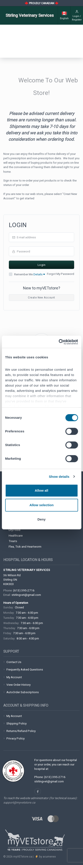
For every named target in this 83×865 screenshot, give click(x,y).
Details (39, 274)
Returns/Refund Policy (21, 731)
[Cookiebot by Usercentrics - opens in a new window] (59, 342)
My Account (14, 677)
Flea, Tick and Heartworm (25, 546)
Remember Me (29, 274)
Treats (13, 541)
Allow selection (41, 505)
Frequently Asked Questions (24, 669)
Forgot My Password (60, 274)
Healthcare (16, 535)
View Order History (18, 684)
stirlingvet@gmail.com (26, 594)
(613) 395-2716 (24, 590)
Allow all (41, 490)
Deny (41, 519)
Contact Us (13, 662)
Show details (59, 476)
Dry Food (14, 530)
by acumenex (47, 856)
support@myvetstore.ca (19, 802)
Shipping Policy (16, 723)
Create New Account (41, 297)
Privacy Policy (15, 738)
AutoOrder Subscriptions (22, 692)
